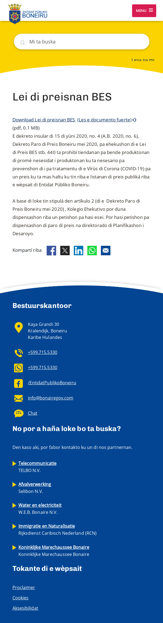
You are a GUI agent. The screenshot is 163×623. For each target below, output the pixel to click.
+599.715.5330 (42, 352)
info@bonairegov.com (50, 398)
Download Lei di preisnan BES (44, 120)
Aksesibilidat (25, 608)
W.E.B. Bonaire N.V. (40, 508)
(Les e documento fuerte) (104, 120)
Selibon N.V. (34, 487)
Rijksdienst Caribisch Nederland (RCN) (57, 529)
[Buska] (81, 41)
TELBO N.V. (37, 466)
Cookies (20, 598)
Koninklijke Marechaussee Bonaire (53, 550)
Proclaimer (23, 587)
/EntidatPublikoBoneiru (52, 383)
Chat (32, 413)
